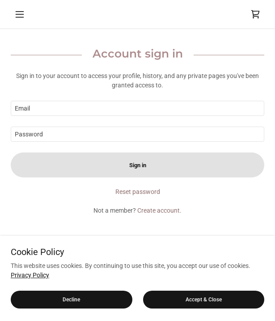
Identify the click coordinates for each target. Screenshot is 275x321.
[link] (255, 14)
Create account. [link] (159, 210)
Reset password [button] (137, 191)
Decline (71, 299)
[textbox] (137, 108)
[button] (30, 14)
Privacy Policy (30, 275)
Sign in (137, 165)
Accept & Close (204, 299)
